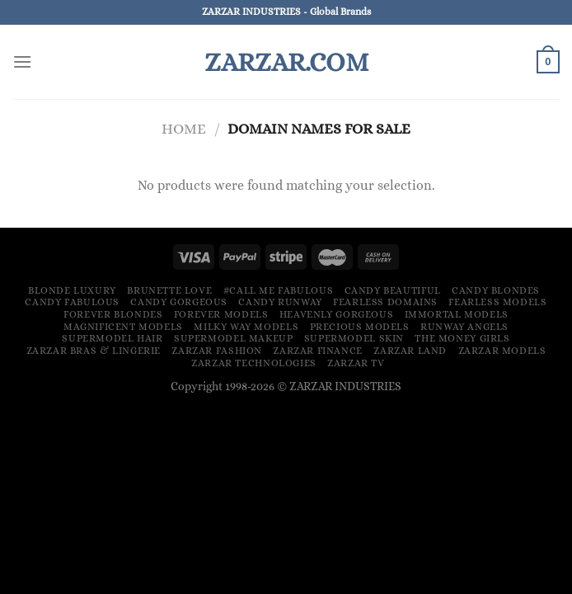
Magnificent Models (123, 326)
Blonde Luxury (72, 290)
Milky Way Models (246, 326)
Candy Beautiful (393, 290)
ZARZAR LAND (410, 350)
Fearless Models (497, 302)
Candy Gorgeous (178, 302)
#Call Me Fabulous (278, 290)
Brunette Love (169, 290)
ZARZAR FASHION (216, 350)
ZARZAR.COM (286, 62)
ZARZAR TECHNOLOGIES (253, 363)
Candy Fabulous (72, 302)
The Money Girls (462, 338)
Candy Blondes (496, 290)
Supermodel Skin (354, 338)
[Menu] (22, 61)
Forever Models (221, 314)
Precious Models (360, 326)
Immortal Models (457, 314)
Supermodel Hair (112, 338)
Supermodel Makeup (233, 338)
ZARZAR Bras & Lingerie (93, 350)
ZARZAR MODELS (502, 350)
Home (184, 128)
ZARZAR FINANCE (318, 350)
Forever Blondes (112, 314)
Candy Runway (279, 302)
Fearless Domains (385, 302)
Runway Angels (464, 326)
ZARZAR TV (356, 363)
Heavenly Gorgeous (336, 314)
